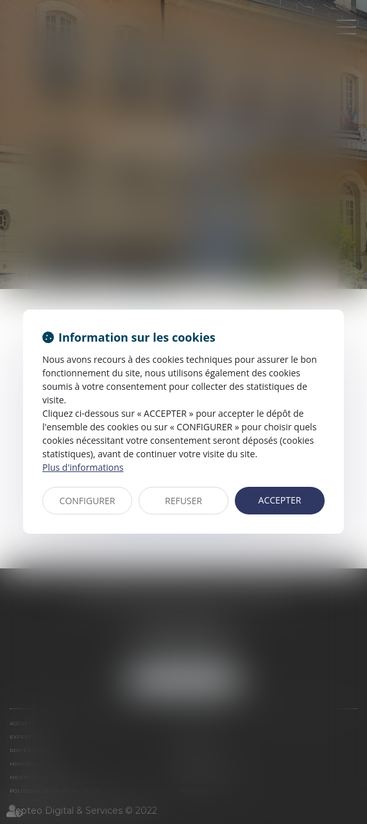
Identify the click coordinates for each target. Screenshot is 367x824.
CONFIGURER (87, 501)
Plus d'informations (82, 467)
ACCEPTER (280, 500)
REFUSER (183, 501)
